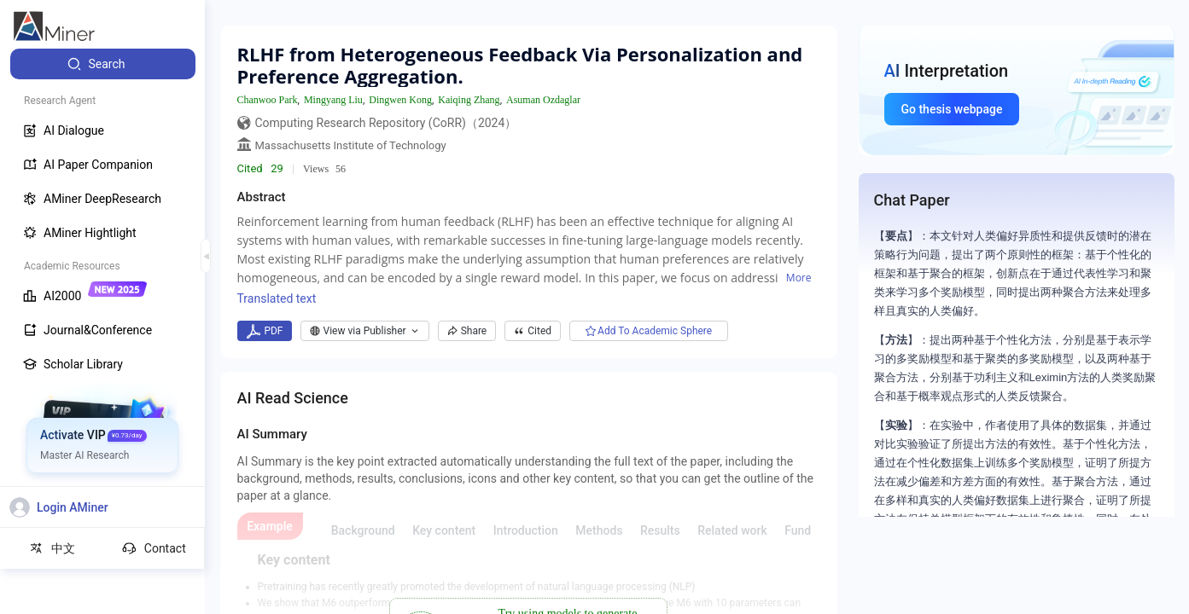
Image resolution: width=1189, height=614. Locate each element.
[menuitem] (102, 64)
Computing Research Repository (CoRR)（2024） (386, 123)
